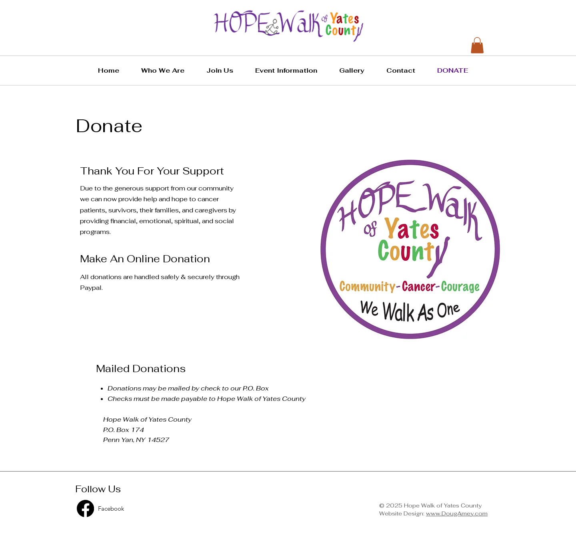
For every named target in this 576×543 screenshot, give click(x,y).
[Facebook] (137, 508)
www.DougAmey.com (457, 513)
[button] (167, 70)
